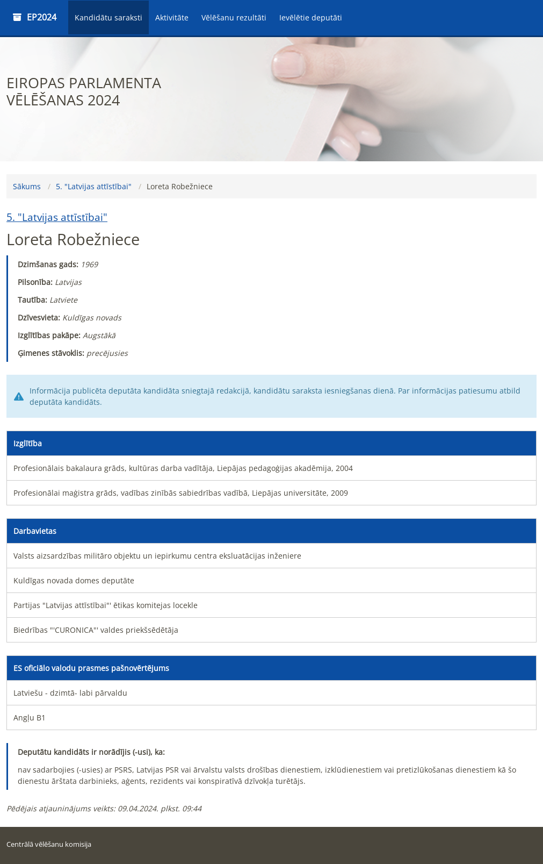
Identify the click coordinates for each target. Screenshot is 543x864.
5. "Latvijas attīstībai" (94, 186)
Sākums (27, 186)
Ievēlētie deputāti (310, 17)
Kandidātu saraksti (108, 17)
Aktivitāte (172, 17)
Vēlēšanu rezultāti (233, 17)
